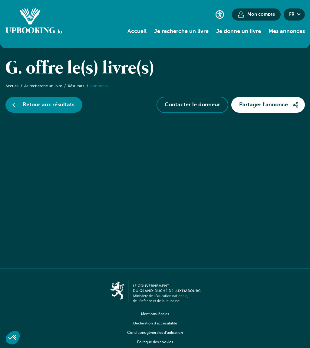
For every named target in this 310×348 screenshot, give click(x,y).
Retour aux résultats (48, 105)
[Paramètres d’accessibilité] (220, 14)
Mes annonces (287, 31)
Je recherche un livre (181, 31)
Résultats (76, 86)
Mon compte (261, 14)
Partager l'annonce (263, 105)
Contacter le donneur (192, 105)
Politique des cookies (155, 342)
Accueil (137, 31)
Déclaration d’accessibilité (155, 323)
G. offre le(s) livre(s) (79, 69)
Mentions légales (155, 314)
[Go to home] (33, 21)
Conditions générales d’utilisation (155, 333)
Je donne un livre (238, 31)
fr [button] (292, 14)
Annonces (99, 86)
